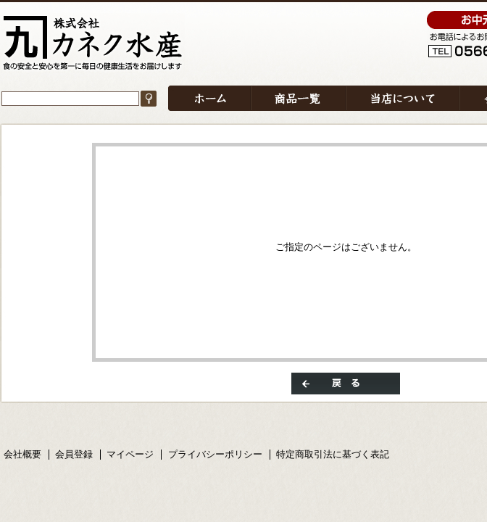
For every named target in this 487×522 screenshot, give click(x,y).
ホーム (209, 98)
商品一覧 (298, 98)
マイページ (130, 455)
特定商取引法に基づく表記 (332, 455)
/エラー (92, 43)
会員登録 (74, 455)
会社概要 (22, 455)
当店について (402, 98)
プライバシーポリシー (215, 455)
